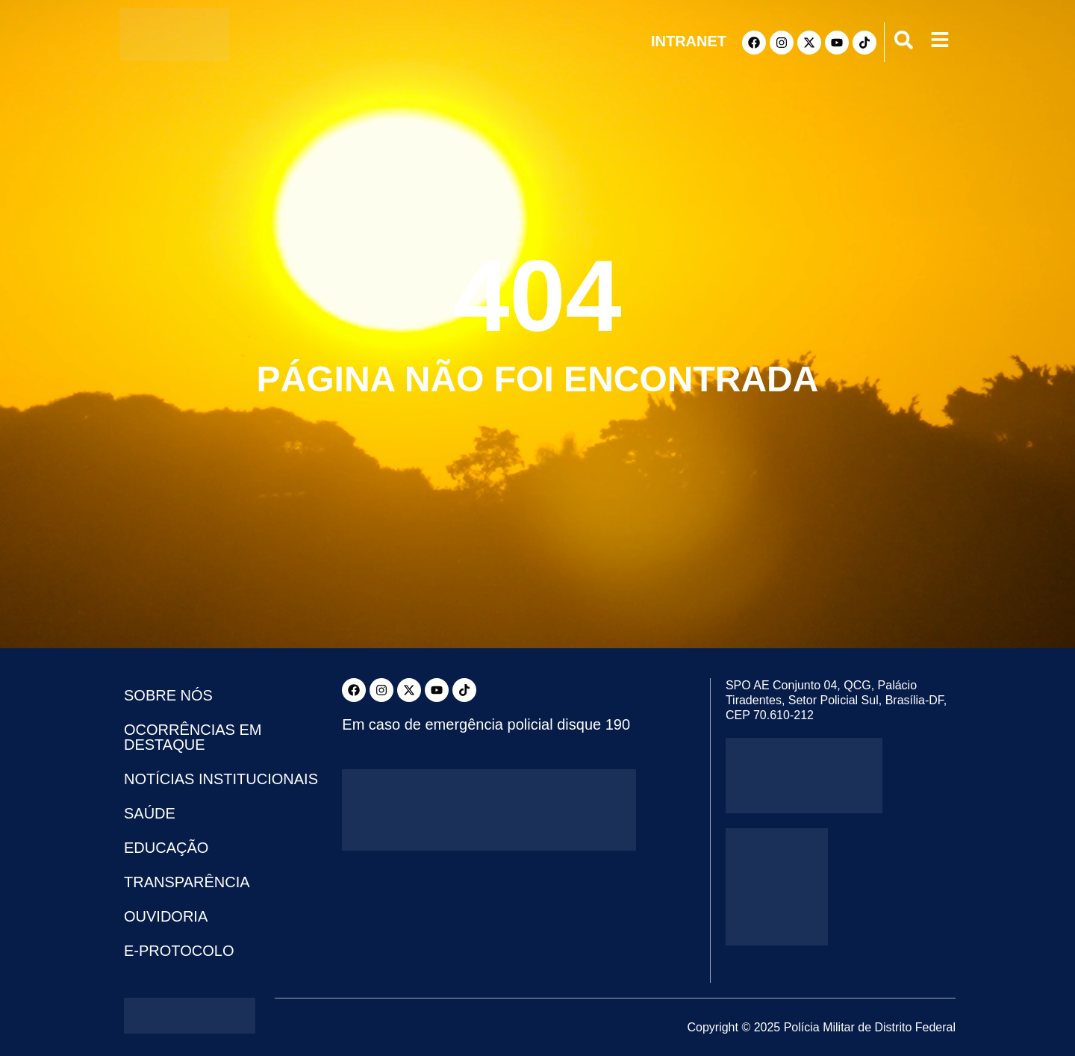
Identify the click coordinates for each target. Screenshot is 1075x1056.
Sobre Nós (168, 695)
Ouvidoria (166, 916)
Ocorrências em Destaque (192, 737)
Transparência (187, 882)
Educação (166, 847)
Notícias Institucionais (221, 779)
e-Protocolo (179, 950)
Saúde (149, 813)
